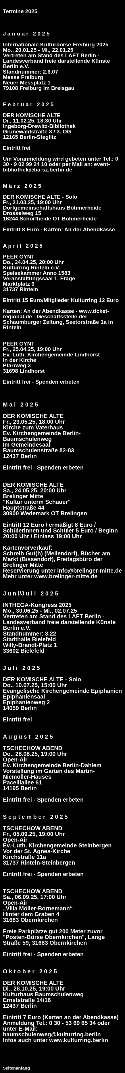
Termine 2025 (20, 11)
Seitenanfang (16, 1068)
